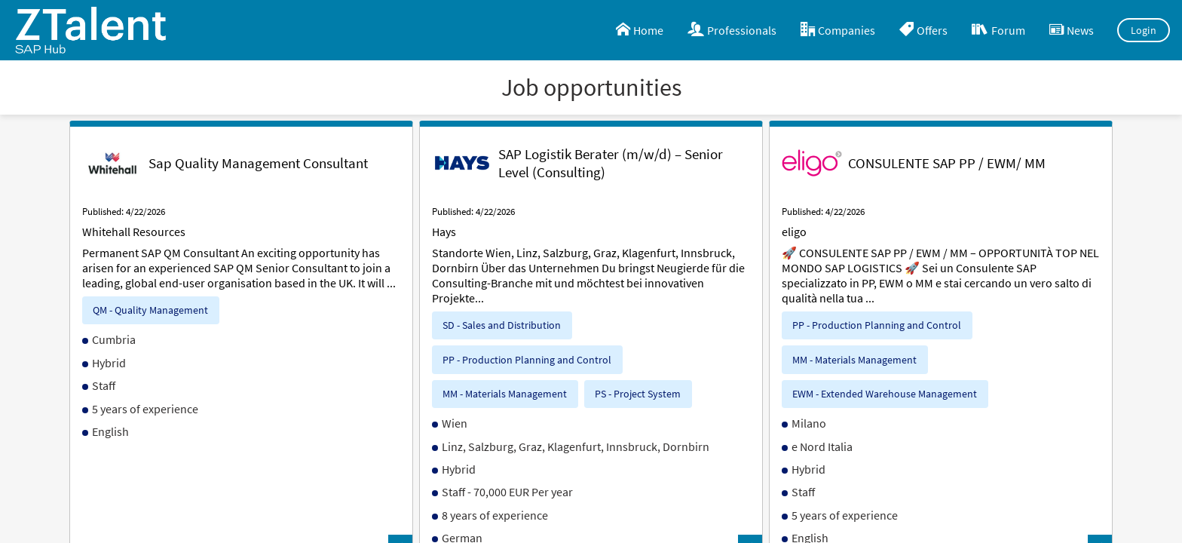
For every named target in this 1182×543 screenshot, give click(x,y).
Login (1144, 30)
